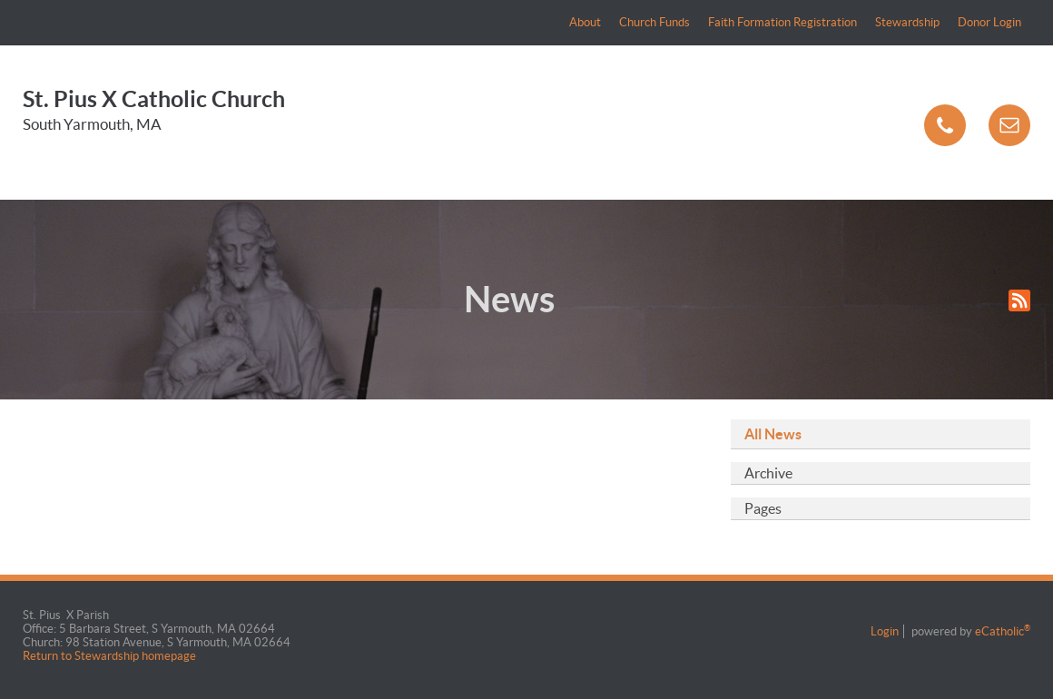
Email (1009, 125)
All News (773, 434)
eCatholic (1002, 631)
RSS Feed (1019, 300)
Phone (945, 125)
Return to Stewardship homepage (111, 656)
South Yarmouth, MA (92, 124)
